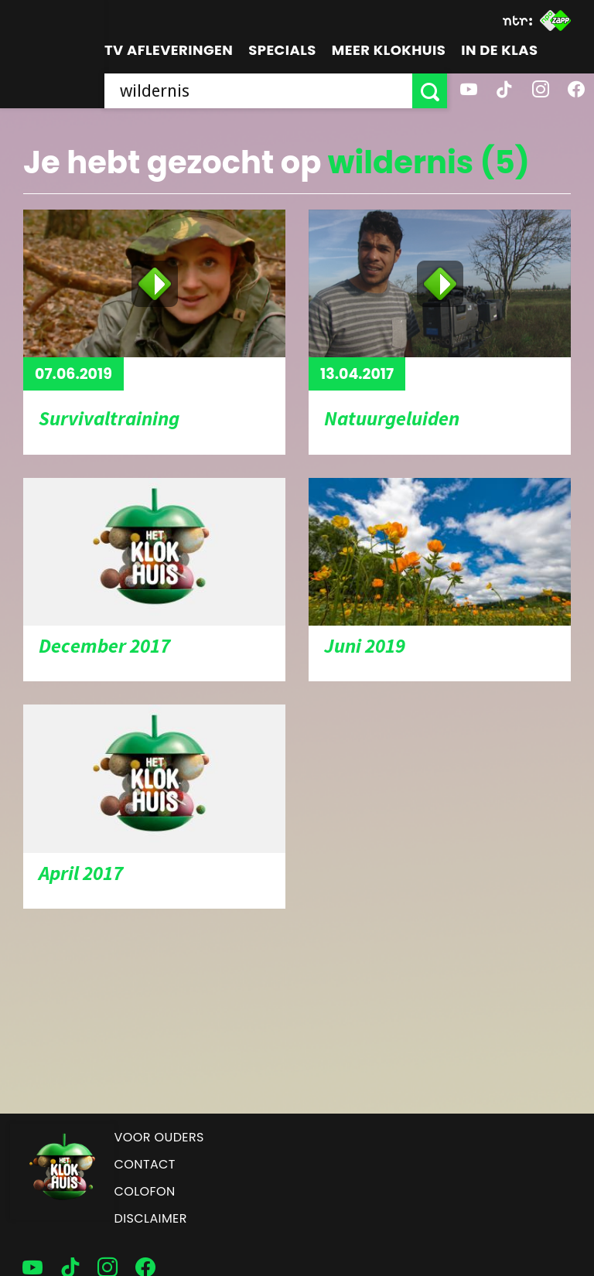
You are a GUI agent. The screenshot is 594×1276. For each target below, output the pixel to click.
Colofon (145, 1191)
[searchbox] (258, 90)
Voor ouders (159, 1137)
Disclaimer (150, 1218)
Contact (145, 1164)
